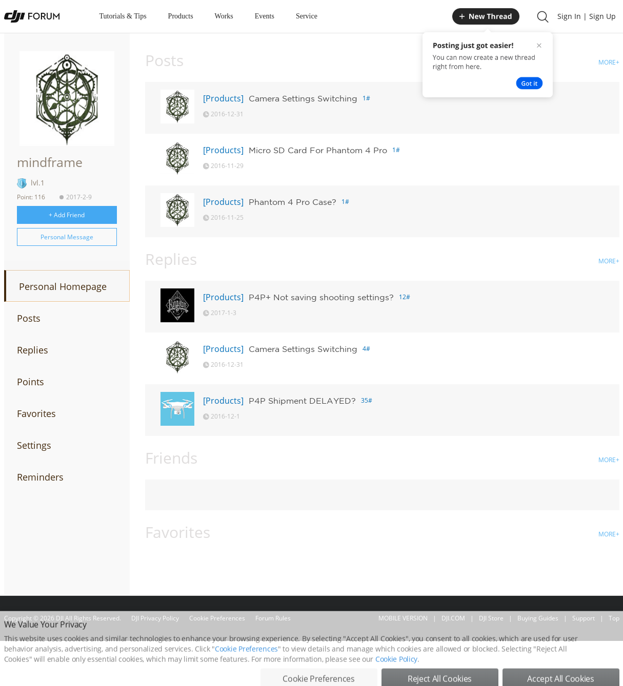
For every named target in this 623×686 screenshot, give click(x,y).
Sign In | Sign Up (586, 16)
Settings (34, 445)
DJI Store (491, 618)
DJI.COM (453, 618)
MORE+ (608, 62)
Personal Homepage (63, 286)
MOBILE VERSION (403, 618)
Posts (29, 318)
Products (180, 16)
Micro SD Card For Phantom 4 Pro (318, 150)
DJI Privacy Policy (155, 618)
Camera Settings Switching (303, 98)
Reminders (40, 477)
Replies (32, 350)
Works (224, 16)
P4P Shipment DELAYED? (302, 400)
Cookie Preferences (217, 618)
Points (30, 382)
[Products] (223, 98)
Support (583, 618)
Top (614, 618)
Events (264, 16)
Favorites (36, 413)
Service (306, 16)
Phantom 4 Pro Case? (292, 201)
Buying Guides (537, 618)
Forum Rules (273, 618)
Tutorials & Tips (123, 16)
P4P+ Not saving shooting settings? (321, 297)
